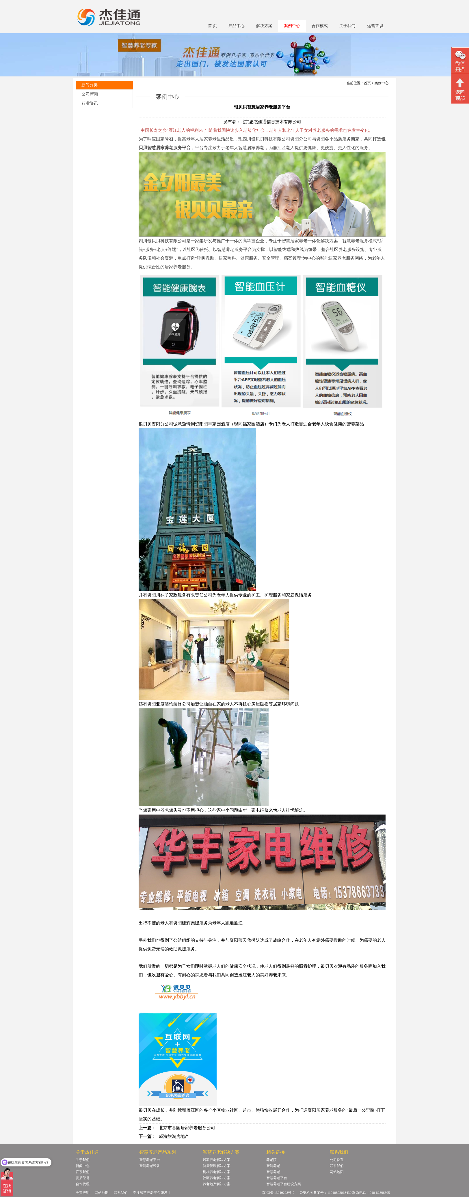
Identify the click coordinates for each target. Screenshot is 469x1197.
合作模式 (320, 26)
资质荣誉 (83, 1178)
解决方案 (264, 26)
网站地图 (337, 1172)
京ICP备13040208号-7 (278, 1193)
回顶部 (460, 89)
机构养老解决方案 (216, 1172)
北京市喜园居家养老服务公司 (187, 1127)
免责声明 (83, 1193)
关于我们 (347, 26)
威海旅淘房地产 (174, 1136)
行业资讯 (90, 103)
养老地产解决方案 (216, 1184)
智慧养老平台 (149, 1160)
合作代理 (83, 1184)
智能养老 (273, 1166)
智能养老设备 (149, 1166)
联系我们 (83, 1172)
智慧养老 (273, 1172)
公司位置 (337, 1160)
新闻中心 (83, 1166)
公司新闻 (90, 94)
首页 (367, 83)
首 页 (212, 26)
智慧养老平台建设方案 (283, 1184)
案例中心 (292, 26)
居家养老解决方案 (216, 1160)
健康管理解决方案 (216, 1166)
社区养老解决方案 (216, 1178)
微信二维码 (460, 61)
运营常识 (375, 26)
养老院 (271, 1160)
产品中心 (236, 26)
